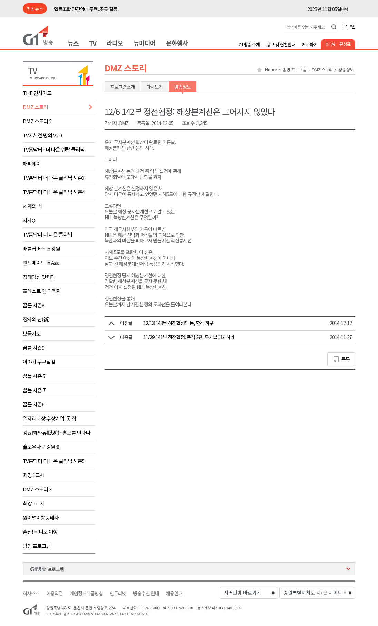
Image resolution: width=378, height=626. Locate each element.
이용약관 (54, 593)
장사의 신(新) (36, 319)
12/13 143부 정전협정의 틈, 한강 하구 (178, 322)
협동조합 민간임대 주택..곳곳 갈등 (85, 9)
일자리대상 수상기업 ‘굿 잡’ (50, 418)
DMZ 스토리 (35, 106)
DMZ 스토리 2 (37, 121)
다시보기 (154, 86)
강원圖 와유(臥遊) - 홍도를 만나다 (56, 432)
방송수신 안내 (146, 593)
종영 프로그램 (294, 70)
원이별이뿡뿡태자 (41, 517)
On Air (330, 44)
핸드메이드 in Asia (41, 262)
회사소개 (31, 593)
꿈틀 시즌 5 (34, 375)
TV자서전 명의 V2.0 (42, 135)
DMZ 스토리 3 (37, 489)
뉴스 (73, 42)
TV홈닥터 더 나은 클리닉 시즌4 (53, 191)
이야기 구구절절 (39, 361)
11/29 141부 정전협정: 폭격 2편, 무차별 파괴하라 (189, 337)
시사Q (29, 220)
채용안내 (174, 593)
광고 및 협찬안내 (281, 44)
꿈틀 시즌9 (33, 347)
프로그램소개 (122, 86)
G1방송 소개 (249, 44)
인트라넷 (118, 593)
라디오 (115, 42)
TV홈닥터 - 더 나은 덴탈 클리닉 (53, 149)
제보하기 (309, 44)
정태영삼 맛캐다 (39, 276)
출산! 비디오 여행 (40, 531)
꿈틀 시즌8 (33, 305)
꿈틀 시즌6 (33, 404)
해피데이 (32, 163)
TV (92, 42)
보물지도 (32, 333)
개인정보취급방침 (86, 593)
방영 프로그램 (37, 545)
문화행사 (177, 42)
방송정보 (346, 70)
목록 (345, 359)
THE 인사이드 (37, 92)
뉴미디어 (144, 42)
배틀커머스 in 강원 (41, 248)
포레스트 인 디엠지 (42, 291)
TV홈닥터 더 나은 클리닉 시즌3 (53, 177)
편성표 (345, 44)
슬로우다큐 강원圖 (41, 446)
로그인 (349, 26)
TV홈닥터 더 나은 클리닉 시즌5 (53, 460)
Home (271, 70)
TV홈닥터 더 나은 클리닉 (47, 234)
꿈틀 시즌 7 (34, 390)
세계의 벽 (32, 206)
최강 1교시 (33, 475)
